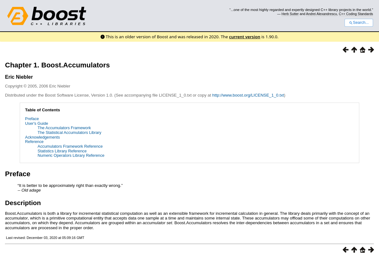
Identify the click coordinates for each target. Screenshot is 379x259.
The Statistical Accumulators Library (69, 132)
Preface (32, 118)
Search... (359, 22)
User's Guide (36, 123)
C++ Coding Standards (356, 14)
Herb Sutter (290, 14)
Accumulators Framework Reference (70, 146)
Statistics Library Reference (62, 151)
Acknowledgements (42, 137)
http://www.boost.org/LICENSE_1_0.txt (248, 95)
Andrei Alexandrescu (321, 14)
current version (244, 37)
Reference (34, 141)
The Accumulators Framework (64, 127)
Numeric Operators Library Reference (71, 155)
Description (23, 202)
